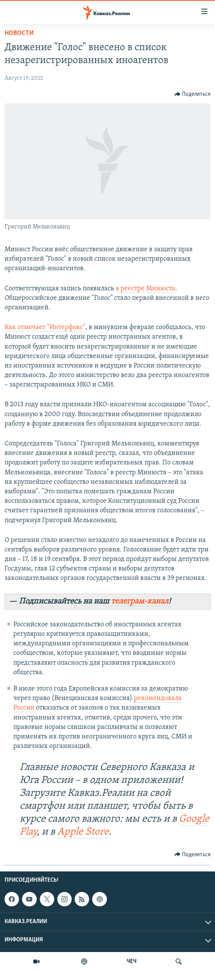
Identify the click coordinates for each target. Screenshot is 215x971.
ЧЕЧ (132, 961)
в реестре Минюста (145, 288)
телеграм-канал (139, 601)
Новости (19, 33)
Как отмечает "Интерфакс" (45, 327)
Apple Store (83, 832)
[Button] (192, 94)
